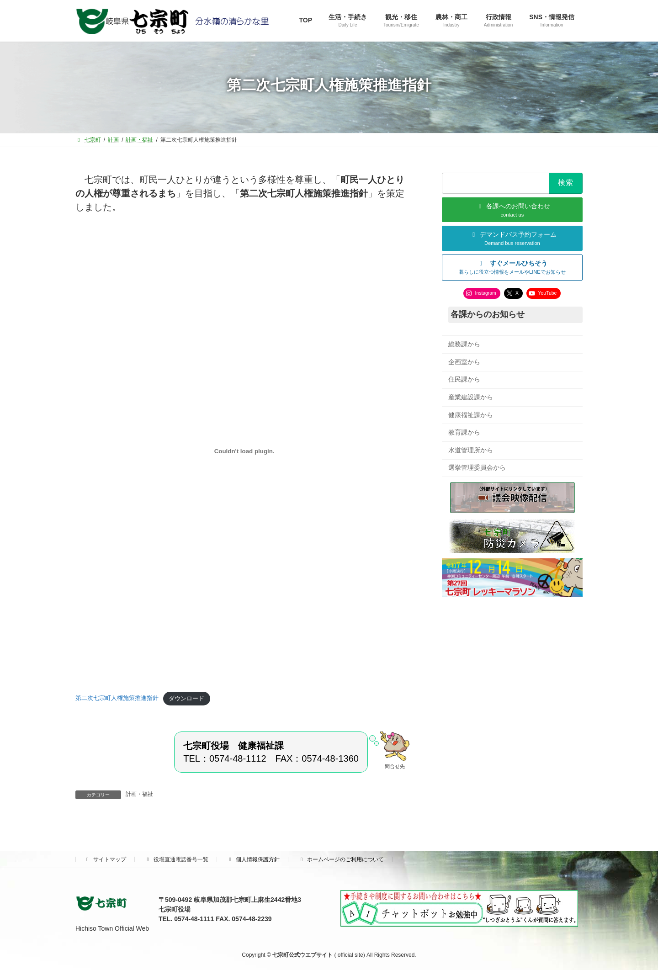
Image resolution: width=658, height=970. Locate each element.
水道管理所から (470, 449)
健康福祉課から (470, 414)
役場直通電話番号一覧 (176, 859)
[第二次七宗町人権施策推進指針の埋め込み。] (244, 451)
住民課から (464, 379)
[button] (512, 267)
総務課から (464, 344)
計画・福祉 (139, 794)
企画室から (464, 361)
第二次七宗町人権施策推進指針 (117, 698)
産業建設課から (470, 397)
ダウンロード (186, 698)
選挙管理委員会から (477, 467)
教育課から (464, 432)
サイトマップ (105, 859)
